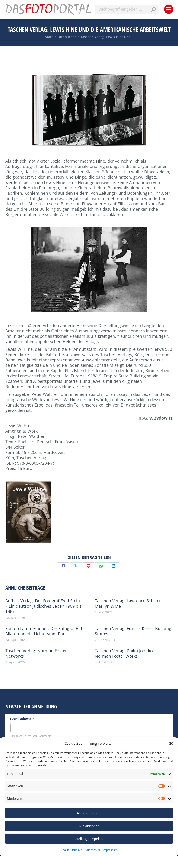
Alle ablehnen (89, 826)
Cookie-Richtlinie (71, 850)
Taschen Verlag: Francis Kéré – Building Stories (133, 631)
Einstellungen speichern (88, 839)
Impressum (110, 850)
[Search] (127, 9)
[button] (171, 743)
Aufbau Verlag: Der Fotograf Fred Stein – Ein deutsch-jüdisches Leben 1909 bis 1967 (43, 606)
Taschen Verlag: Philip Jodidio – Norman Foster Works (125, 653)
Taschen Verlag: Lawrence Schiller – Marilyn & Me (129, 603)
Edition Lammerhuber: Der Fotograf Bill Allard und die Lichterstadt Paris (43, 631)
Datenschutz (92, 850)
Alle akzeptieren (89, 813)
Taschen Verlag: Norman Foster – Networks (37, 653)
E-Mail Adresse (22, 718)
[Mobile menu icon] (168, 9)
